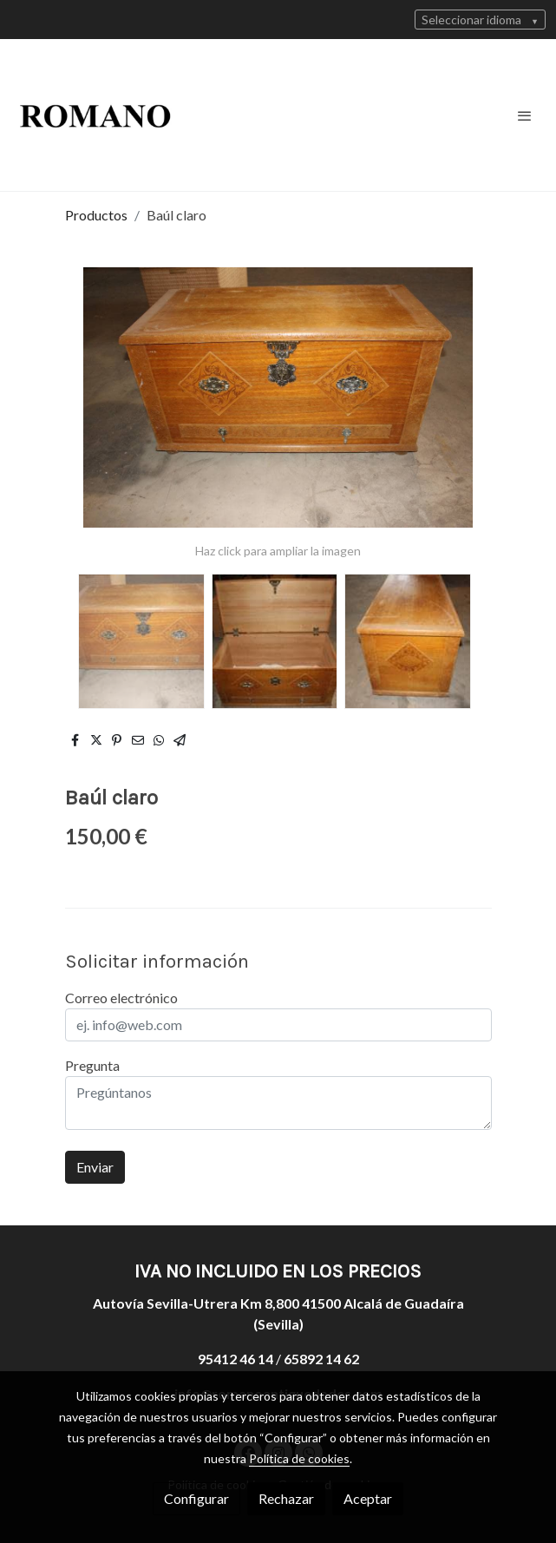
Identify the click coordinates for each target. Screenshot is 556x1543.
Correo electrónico (121, 997)
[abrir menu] (524, 115)
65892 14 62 (321, 1358)
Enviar (95, 1167)
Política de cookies (299, 1458)
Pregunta (92, 1065)
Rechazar (286, 1498)
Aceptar (367, 1498)
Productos (96, 215)
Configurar (196, 1498)
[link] (95, 115)
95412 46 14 (235, 1358)
